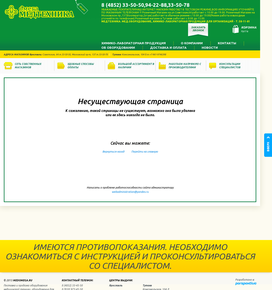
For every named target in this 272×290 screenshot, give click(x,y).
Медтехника (39, 12)
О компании (192, 43)
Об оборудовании (118, 47)
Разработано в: (244, 279)
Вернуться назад (113, 151)
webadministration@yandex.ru (130, 191)
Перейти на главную (144, 151)
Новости (210, 47)
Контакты (227, 43)
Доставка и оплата (168, 47)
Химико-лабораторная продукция (133, 43)
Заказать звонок (198, 29)
